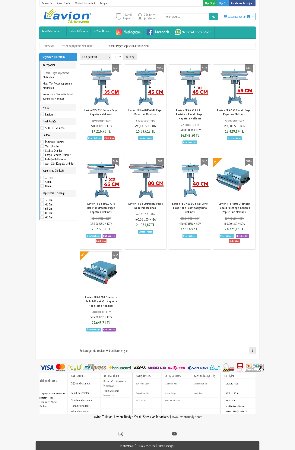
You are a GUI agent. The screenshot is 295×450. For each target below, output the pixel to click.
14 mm (49, 177)
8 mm (48, 186)
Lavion (49, 114)
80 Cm (48, 213)
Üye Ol (222, 3)
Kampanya (44, 393)
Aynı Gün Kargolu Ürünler (60, 163)
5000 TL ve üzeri (55, 128)
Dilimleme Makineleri (82, 400)
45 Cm (48, 204)
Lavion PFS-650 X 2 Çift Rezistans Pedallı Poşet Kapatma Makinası (101, 208)
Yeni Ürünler (52, 146)
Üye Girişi (210, 3)
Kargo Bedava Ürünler (58, 155)
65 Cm (48, 209)
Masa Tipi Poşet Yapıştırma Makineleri (57, 85)
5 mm (48, 182)
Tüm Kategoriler (51, 31)
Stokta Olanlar (53, 151)
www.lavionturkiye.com (187, 416)
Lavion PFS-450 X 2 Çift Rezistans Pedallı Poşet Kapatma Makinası (190, 114)
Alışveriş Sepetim (239, 16)
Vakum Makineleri (80, 411)
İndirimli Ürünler (54, 142)
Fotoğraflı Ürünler (55, 159)
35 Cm (48, 200)
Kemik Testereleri (80, 393)
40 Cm (48, 217)
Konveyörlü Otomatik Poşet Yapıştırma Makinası (58, 96)
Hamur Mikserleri (80, 406)
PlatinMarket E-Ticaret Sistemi (137, 446)
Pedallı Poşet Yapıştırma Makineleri (56, 75)
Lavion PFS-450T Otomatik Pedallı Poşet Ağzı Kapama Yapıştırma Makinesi (234, 208)
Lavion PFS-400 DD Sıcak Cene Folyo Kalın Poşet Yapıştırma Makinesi (190, 208)
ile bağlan (242, 3)
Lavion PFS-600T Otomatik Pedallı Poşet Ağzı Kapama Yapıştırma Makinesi (101, 301)
